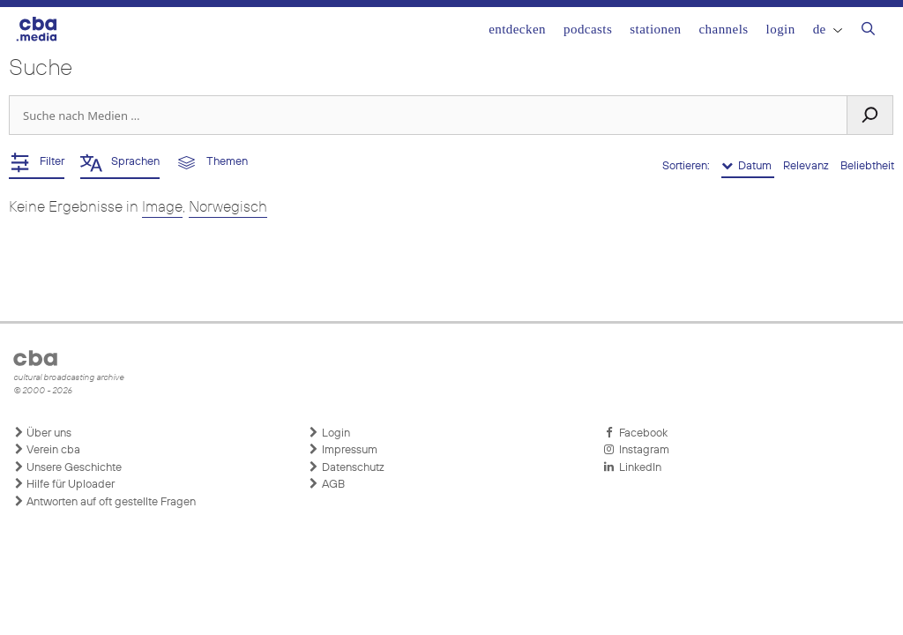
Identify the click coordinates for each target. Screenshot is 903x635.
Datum (747, 166)
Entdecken (517, 29)
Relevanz (807, 166)
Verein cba (46, 450)
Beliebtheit (867, 166)
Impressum (343, 450)
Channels (723, 29)
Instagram (636, 450)
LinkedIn (632, 467)
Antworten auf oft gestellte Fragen (104, 502)
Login (780, 29)
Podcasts (587, 29)
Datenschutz (346, 467)
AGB (327, 484)
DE (827, 29)
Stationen (655, 29)
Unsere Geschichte (67, 467)
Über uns (42, 433)
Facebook (635, 433)
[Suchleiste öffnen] (868, 31)
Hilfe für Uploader (64, 484)
